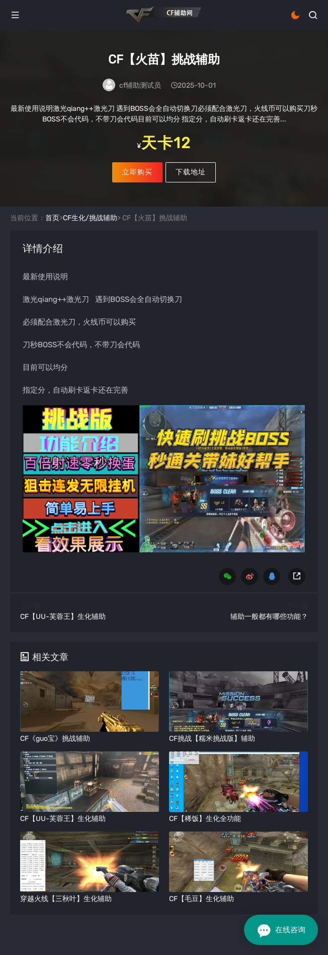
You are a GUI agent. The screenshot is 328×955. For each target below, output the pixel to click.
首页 (52, 218)
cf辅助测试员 (140, 85)
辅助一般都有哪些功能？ (269, 616)
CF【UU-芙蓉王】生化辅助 (63, 616)
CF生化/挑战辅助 (90, 218)
